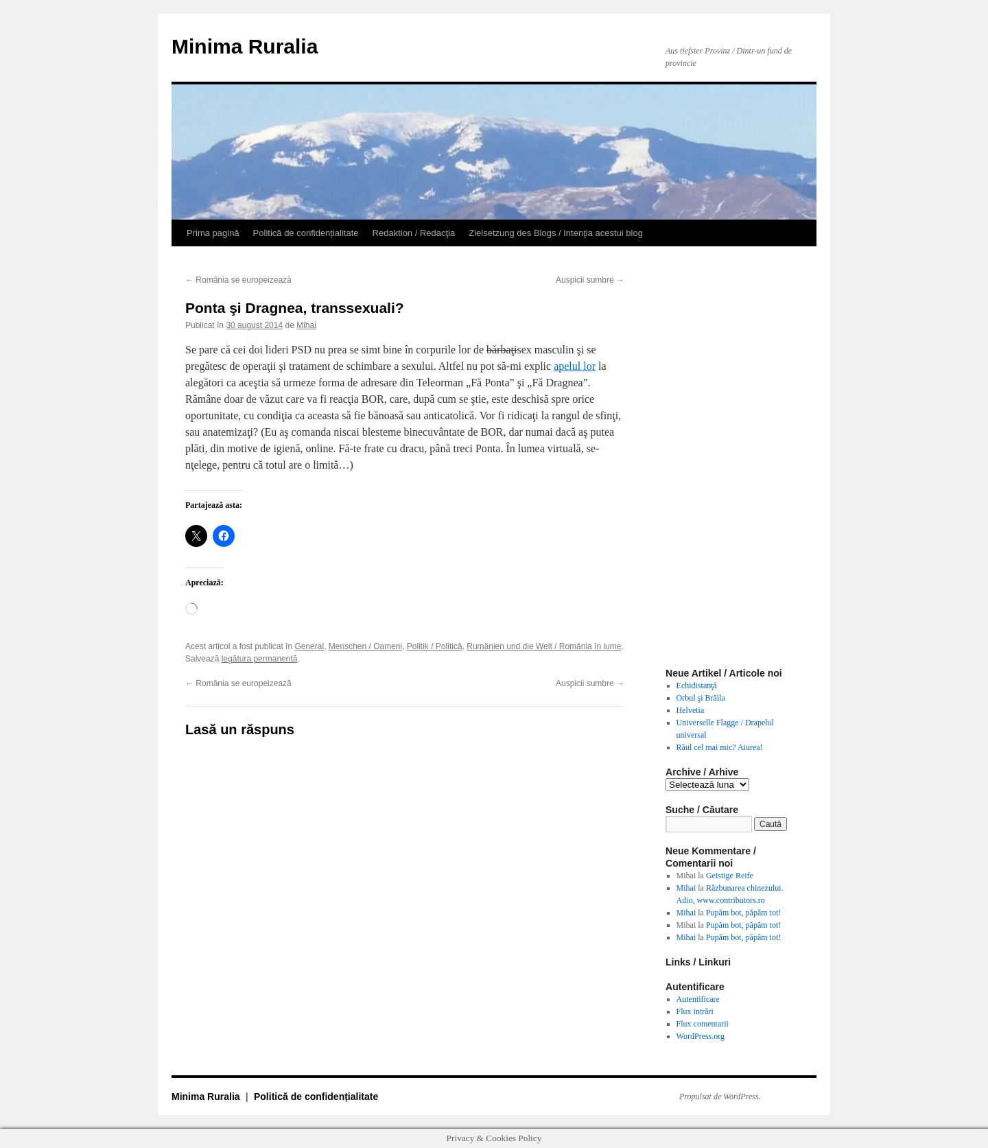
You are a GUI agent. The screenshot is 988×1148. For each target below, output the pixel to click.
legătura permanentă (260, 659)
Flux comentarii (703, 1024)
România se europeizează (238, 280)
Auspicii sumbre (590, 280)
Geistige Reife (729, 875)
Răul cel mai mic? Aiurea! (720, 747)
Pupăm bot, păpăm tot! (743, 912)
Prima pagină (213, 233)
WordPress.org (701, 1036)
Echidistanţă (697, 685)
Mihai (306, 325)
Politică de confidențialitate (306, 233)
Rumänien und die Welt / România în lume (544, 646)
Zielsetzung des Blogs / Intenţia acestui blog (556, 233)
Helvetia (691, 710)
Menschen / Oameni (365, 646)
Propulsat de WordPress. (720, 1096)
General (309, 646)
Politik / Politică (434, 646)
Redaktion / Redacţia (414, 233)
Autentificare (698, 999)
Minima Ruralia (245, 46)
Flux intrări (695, 1011)
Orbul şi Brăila (701, 698)
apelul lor (575, 366)
